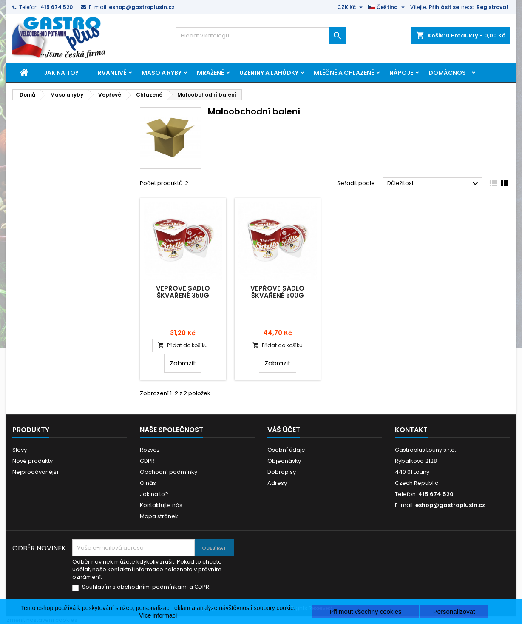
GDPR (147, 461)
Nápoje (401, 72)
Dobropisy (281, 472)
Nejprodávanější (35, 472)
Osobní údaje (286, 450)
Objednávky (284, 461)
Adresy (277, 483)
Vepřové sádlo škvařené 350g (183, 292)
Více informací (158, 615)
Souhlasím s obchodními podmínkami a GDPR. (146, 587)
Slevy (19, 450)
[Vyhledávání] (261, 35)
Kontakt (411, 430)
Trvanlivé (110, 72)
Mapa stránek (159, 516)
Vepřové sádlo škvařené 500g (277, 292)
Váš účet (283, 430)
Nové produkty (32, 461)
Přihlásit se (444, 7)
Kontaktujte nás (161, 505)
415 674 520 (56, 7)
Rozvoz (150, 450)
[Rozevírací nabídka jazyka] (387, 7)
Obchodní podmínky (168, 472)
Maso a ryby (162, 72)
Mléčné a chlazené (344, 72)
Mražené (210, 72)
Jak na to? (61, 72)
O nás (148, 483)
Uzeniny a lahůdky (268, 72)
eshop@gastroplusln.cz (142, 7)
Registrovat (493, 7)
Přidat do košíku (183, 345)
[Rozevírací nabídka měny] (351, 7)
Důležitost (433, 184)
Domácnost (449, 72)
